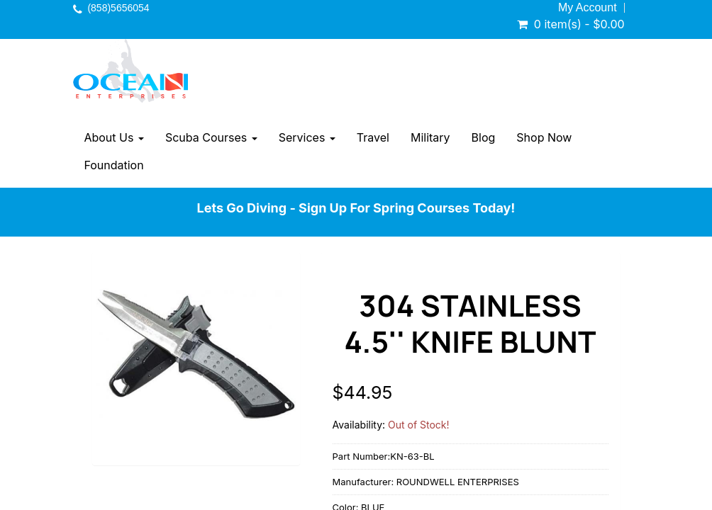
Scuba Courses (211, 137)
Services (307, 137)
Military (430, 137)
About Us (113, 137)
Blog (484, 137)
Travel (373, 137)
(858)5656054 (118, 7)
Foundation (113, 165)
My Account (587, 8)
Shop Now (544, 137)
